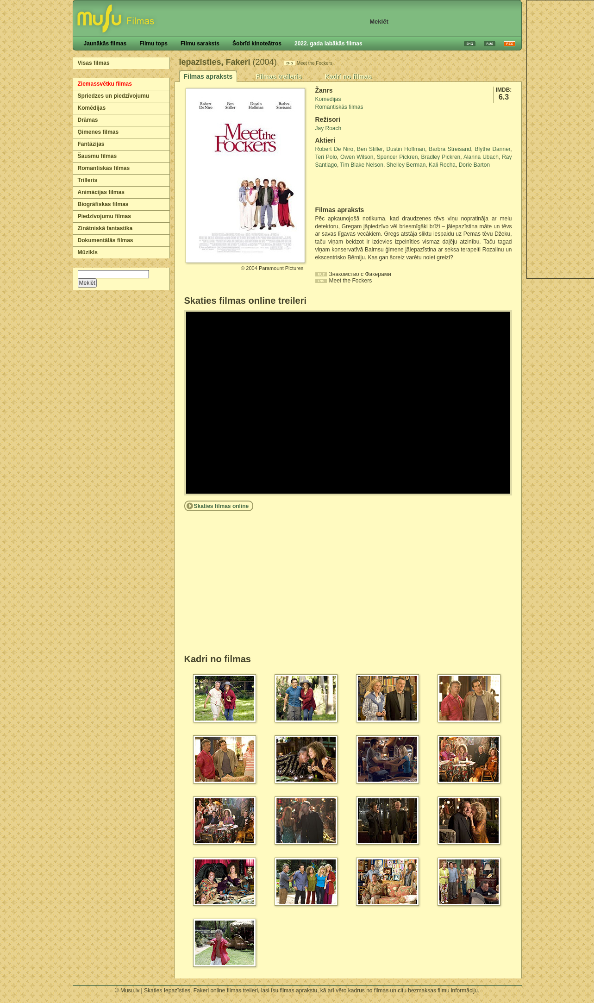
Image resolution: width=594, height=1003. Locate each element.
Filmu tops (153, 43)
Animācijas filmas (101, 192)
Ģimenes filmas (98, 132)
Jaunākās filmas (105, 43)
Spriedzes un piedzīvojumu (114, 96)
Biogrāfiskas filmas (103, 204)
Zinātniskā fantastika (105, 228)
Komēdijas (92, 108)
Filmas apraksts (208, 76)
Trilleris (88, 180)
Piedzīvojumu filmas (104, 216)
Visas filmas (94, 63)
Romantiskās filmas (104, 168)
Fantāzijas (91, 144)
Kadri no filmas (348, 76)
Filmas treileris (278, 76)
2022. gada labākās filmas (328, 43)
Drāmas (88, 120)
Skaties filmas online (221, 506)
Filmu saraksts (200, 43)
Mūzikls (88, 252)
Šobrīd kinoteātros (256, 43)
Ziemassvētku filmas (105, 84)
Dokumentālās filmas (105, 240)
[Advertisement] (369, 187)
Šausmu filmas (97, 156)
